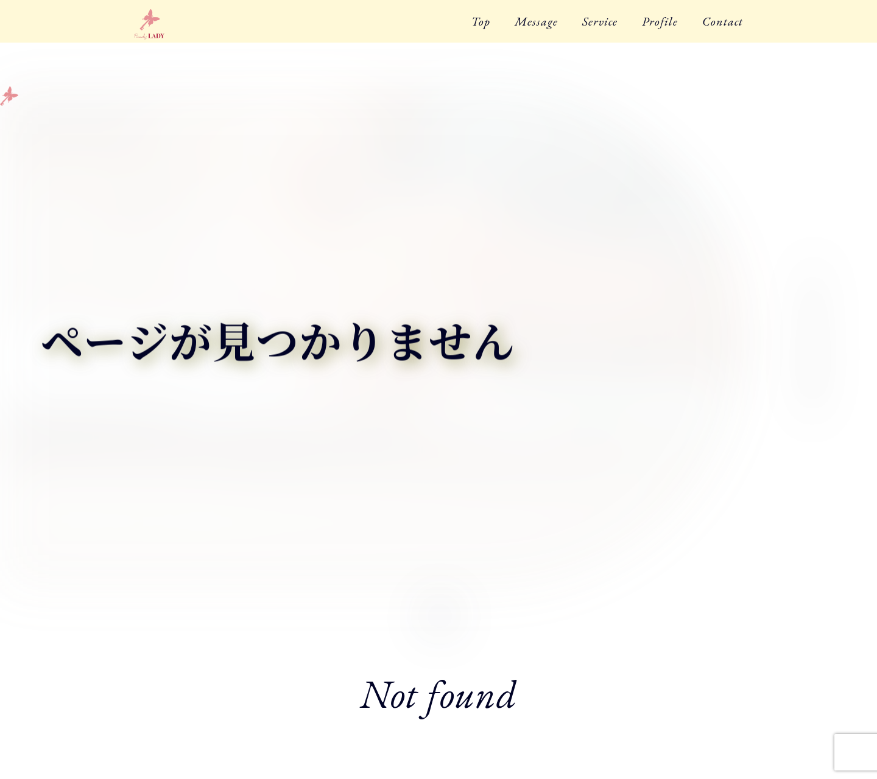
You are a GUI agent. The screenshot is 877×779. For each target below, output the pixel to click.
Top (480, 21)
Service (600, 21)
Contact (722, 21)
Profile (660, 21)
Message (536, 21)
